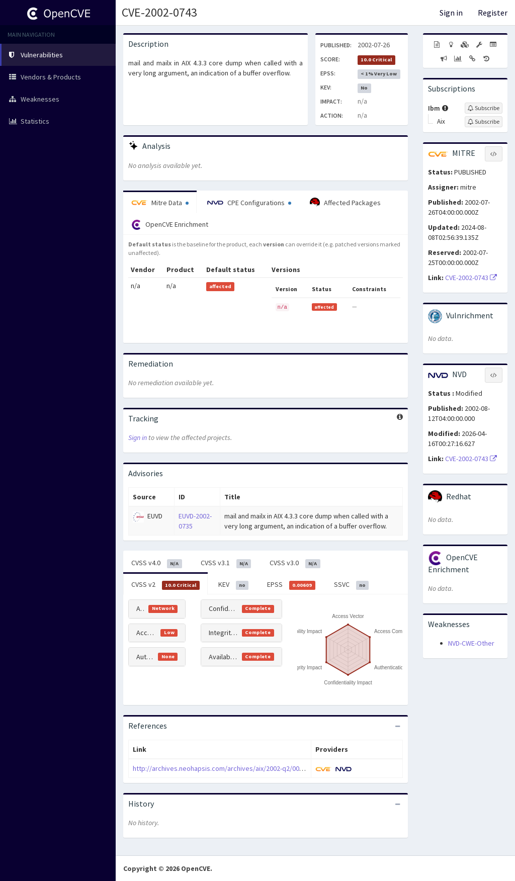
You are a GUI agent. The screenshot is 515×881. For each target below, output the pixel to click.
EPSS (291, 585)
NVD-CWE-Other (471, 643)
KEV (233, 585)
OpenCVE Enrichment (169, 225)
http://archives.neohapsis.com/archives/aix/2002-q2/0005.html (227, 768)
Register (492, 13)
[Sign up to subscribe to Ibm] (483, 108)
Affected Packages (345, 203)
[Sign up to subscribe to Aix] (483, 121)
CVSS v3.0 (295, 563)
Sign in (451, 13)
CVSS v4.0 (156, 563)
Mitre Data (160, 202)
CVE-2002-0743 (159, 12)
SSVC (351, 585)
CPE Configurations (249, 202)
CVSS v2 (165, 585)
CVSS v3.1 (226, 563)
